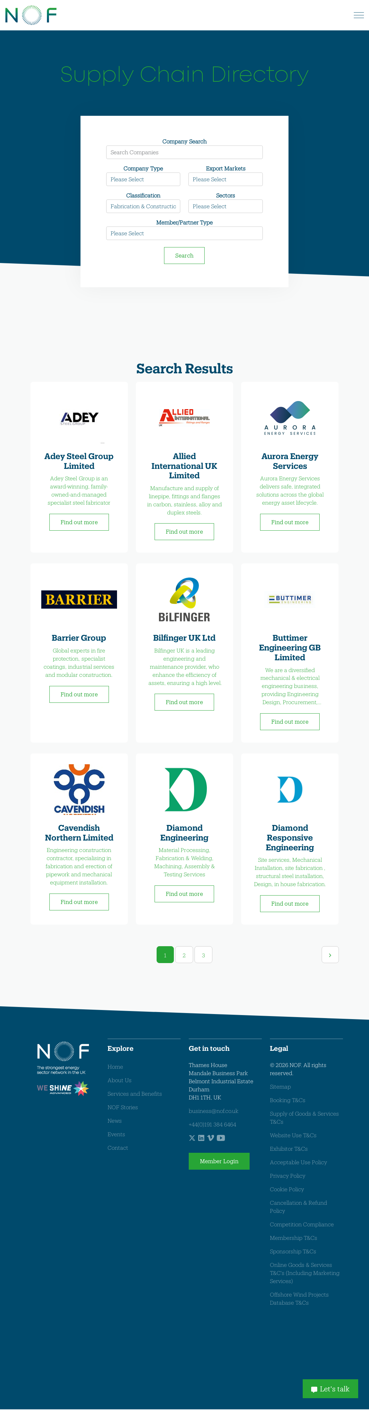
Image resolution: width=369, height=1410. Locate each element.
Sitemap (280, 1087)
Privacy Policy (287, 1176)
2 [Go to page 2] (184, 955)
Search (184, 255)
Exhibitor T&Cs (289, 1149)
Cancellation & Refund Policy (298, 1207)
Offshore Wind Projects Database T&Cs (299, 1299)
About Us (120, 1080)
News (115, 1121)
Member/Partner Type (184, 222)
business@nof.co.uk (213, 1111)
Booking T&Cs (287, 1100)
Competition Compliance (302, 1225)
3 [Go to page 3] (203, 955)
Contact (118, 1148)
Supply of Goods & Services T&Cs (304, 1118)
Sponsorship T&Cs (293, 1252)
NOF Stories (123, 1107)
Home (115, 1067)
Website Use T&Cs (293, 1136)
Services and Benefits (135, 1094)
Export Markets (225, 168)
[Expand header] (359, 15)
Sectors (225, 195)
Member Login (219, 1162)
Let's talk (330, 1388)
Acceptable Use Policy (298, 1163)
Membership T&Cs (293, 1238)
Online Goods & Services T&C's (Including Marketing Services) (305, 1273)
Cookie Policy (287, 1190)
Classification (143, 195)
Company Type (143, 168)
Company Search (184, 141)
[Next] (330, 955)
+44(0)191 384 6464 (212, 1125)
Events (116, 1134)
